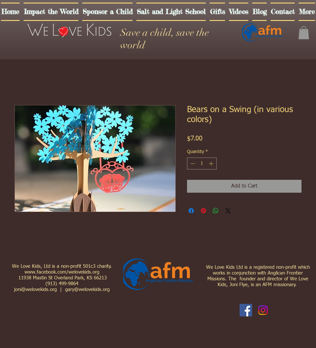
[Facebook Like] (281, 310)
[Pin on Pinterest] (203, 211)
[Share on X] (228, 211)
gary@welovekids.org (87, 289)
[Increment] (212, 163)
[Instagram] (263, 310)
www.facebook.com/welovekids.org (62, 272)
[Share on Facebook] (191, 211)
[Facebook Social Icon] (246, 310)
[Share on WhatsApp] (216, 211)
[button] (303, 32)
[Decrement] (192, 163)
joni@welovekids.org (35, 289)
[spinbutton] (202, 163)
